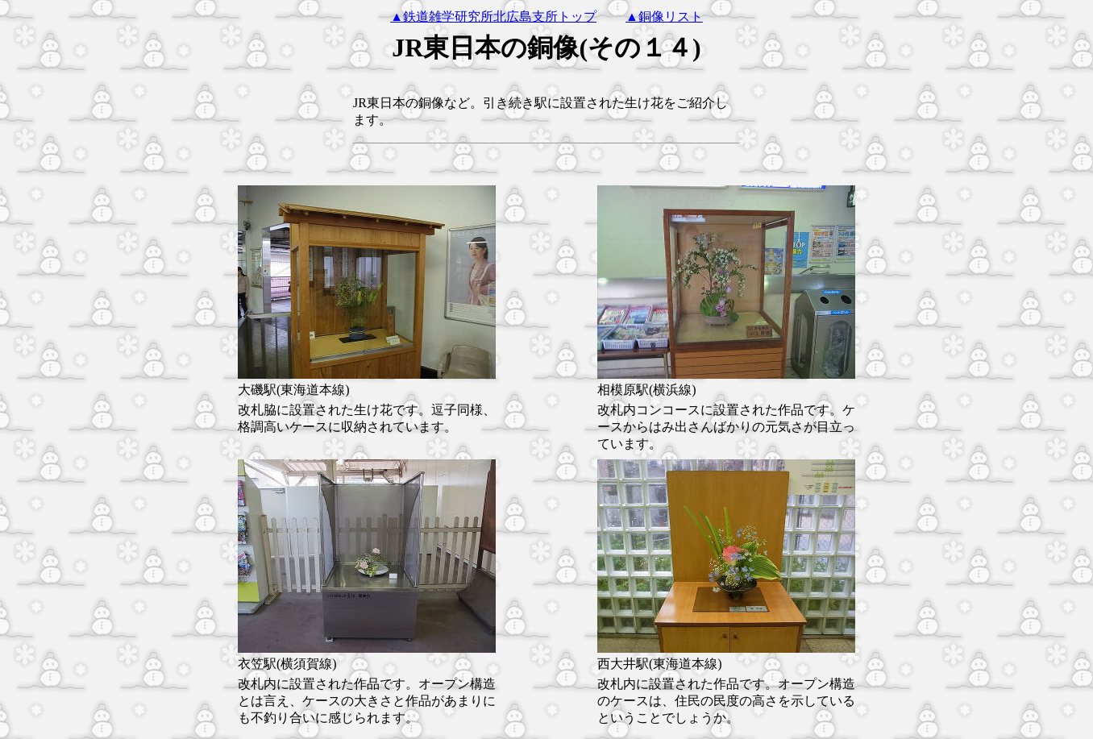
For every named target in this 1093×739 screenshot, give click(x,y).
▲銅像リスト (664, 16)
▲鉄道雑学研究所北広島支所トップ (493, 16)
